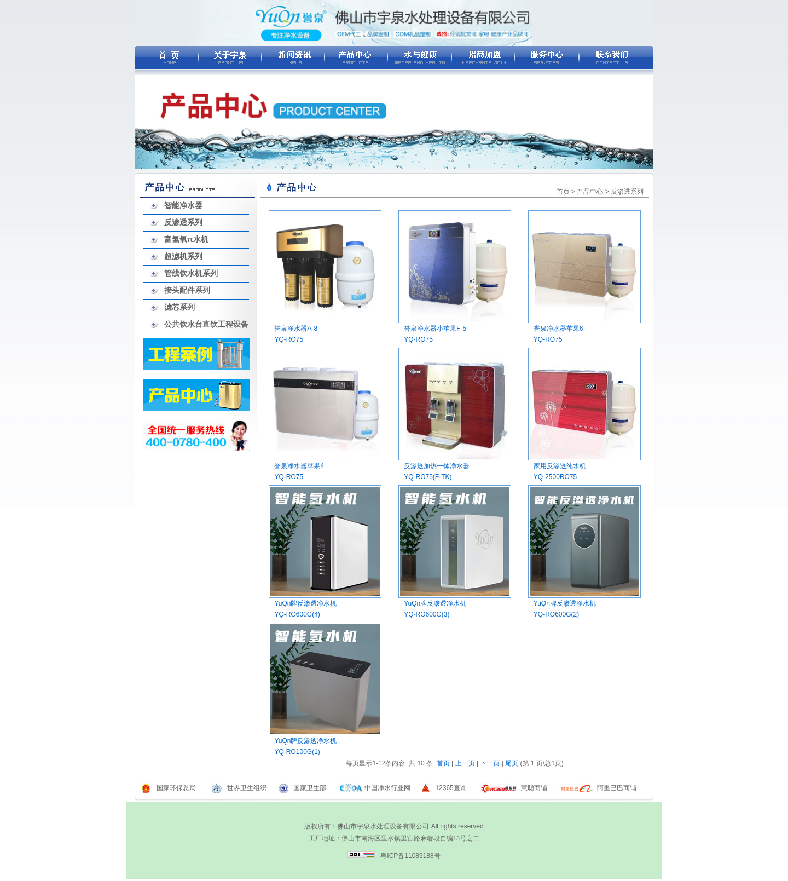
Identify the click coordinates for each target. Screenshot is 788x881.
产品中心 (590, 191)
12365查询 (450, 788)
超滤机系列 (183, 256)
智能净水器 (183, 205)
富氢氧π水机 (186, 239)
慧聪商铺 (534, 788)
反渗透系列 (183, 222)
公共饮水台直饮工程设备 (206, 324)
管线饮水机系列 (191, 273)
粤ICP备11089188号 (410, 856)
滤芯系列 (179, 307)
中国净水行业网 (387, 788)
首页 (563, 191)
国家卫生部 (309, 788)
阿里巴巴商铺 (616, 788)
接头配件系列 (187, 290)
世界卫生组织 (246, 788)
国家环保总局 (176, 788)
